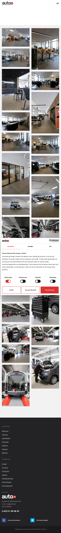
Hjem (28, 14)
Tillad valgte (30, 290)
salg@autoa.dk (11, 504)
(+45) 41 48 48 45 (10, 511)
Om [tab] (50, 246)
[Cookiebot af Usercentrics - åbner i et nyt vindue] (50, 240)
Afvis (11, 290)
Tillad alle (49, 290)
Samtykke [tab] (10, 246)
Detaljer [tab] (30, 246)
